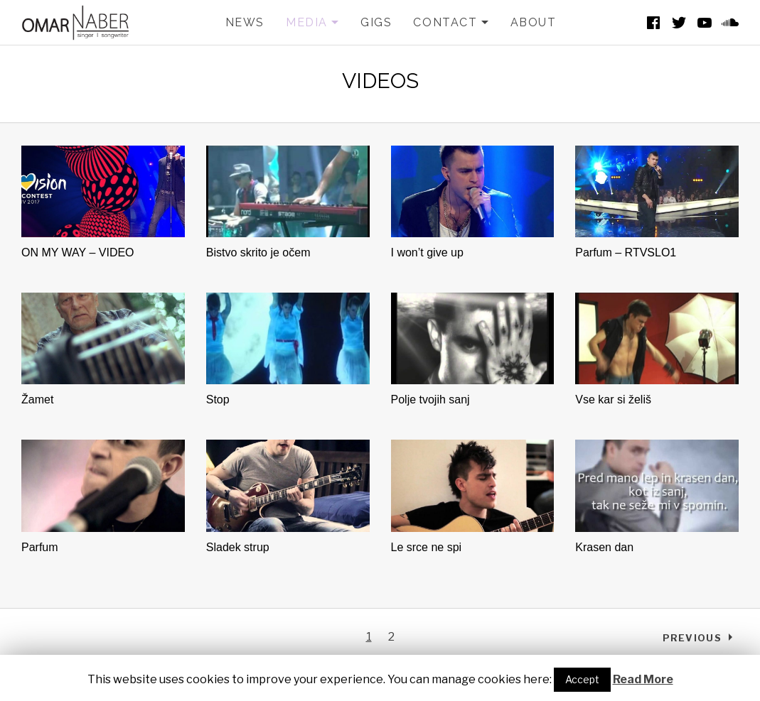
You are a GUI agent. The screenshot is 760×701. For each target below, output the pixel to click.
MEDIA (312, 22)
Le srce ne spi (426, 547)
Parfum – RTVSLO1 (625, 252)
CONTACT (450, 22)
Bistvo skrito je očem (258, 252)
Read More (643, 679)
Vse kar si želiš (613, 399)
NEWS (244, 22)
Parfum (39, 547)
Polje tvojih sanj (430, 399)
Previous (692, 637)
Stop (218, 399)
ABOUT (533, 22)
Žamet (37, 399)
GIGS (376, 22)
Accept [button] (582, 679)
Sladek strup (237, 547)
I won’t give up (427, 252)
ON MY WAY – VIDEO (77, 252)
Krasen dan (604, 547)
